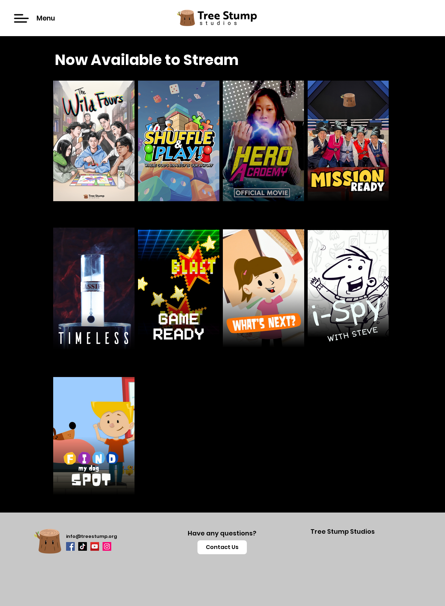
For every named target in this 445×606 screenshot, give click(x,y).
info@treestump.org (91, 536)
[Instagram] (107, 546)
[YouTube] (94, 546)
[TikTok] (82, 546)
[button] (21, 18)
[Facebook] (70, 546)
